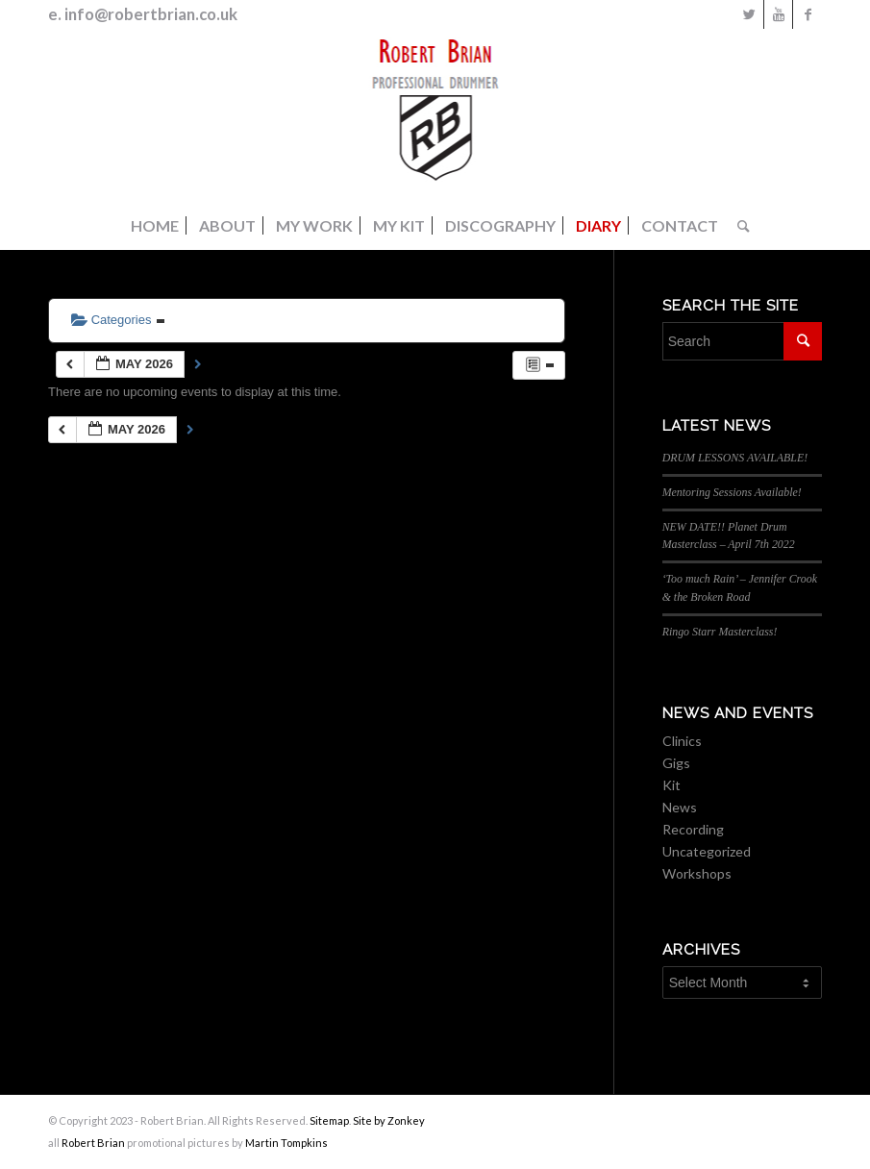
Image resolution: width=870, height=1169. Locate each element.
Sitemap (329, 1120)
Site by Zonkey (389, 1120)
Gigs (676, 763)
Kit (671, 785)
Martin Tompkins (286, 1142)
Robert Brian (93, 1142)
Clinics (682, 741)
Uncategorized (706, 851)
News (679, 807)
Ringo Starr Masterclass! (720, 631)
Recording (693, 829)
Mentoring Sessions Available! (732, 492)
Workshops (697, 873)
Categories (117, 319)
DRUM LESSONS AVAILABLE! (735, 457)
